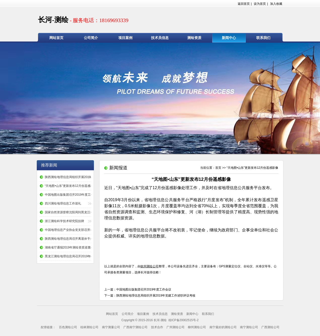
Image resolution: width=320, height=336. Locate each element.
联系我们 (263, 38)
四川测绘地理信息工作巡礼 (63, 203)
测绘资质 (194, 38)
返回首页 (244, 4)
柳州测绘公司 (197, 327)
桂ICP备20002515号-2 (182, 320)
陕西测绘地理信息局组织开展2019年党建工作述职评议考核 (156, 295)
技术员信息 (160, 38)
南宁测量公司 (111, 327)
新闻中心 (229, 38)
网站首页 (56, 38)
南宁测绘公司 (249, 327)
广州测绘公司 (175, 327)
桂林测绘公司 (89, 327)
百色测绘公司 (68, 327)
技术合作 (157, 327)
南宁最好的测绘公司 (223, 327)
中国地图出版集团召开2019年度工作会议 (143, 289)
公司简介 (91, 38)
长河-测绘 (83, 20)
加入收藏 (276, 4)
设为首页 (260, 4)
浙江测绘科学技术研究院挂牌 (64, 221)
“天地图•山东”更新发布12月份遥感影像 (252, 168)
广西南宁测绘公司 (135, 327)
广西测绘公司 (270, 327)
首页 (218, 168)
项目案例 (125, 38)
